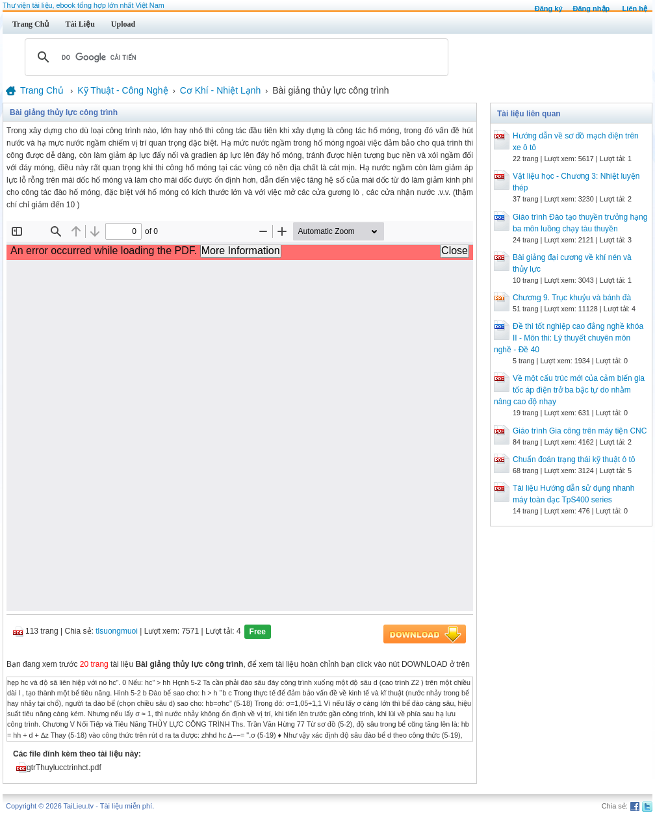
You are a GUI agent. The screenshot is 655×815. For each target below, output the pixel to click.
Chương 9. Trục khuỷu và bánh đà (572, 297)
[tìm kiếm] (234, 57)
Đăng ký (549, 8)
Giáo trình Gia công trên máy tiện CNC (580, 430)
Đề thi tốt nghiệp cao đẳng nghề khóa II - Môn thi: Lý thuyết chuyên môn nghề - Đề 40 (568, 338)
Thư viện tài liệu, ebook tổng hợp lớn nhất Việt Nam (83, 5)
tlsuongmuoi (117, 631)
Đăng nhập (591, 8)
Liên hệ (635, 8)
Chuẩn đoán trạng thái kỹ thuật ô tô (574, 459)
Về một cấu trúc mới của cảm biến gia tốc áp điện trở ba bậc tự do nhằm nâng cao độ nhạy (569, 390)
